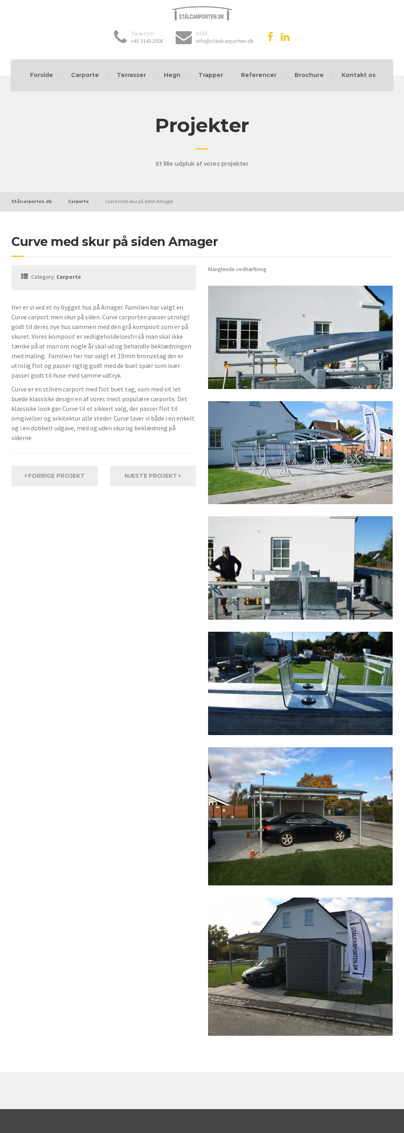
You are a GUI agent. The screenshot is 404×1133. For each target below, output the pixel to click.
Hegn (172, 75)
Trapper (210, 75)
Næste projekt (153, 475)
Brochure (309, 75)
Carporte (85, 75)
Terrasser (131, 75)
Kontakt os (359, 75)
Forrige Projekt (54, 475)
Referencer (259, 75)
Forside (41, 75)
